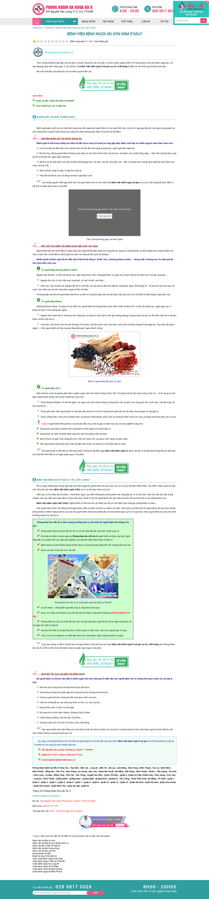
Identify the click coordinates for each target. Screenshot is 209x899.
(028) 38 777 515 (50, 806)
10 (67, 41)
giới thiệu (127, 21)
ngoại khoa (88, 21)
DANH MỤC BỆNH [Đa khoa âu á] (49, 21)
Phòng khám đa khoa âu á (59, 52)
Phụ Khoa (4, 886)
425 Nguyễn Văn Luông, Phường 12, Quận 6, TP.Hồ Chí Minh (67, 801)
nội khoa (108, 21)
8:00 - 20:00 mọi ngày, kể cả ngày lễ (66, 811)
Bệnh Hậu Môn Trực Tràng (9, 877)
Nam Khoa (5, 873)
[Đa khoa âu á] (72, 9)
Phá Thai (4, 888)
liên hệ (146, 21)
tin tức (164, 21)
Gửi (95, 893)
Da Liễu (3, 883)
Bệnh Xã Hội (6, 881)
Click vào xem (104, 216)
